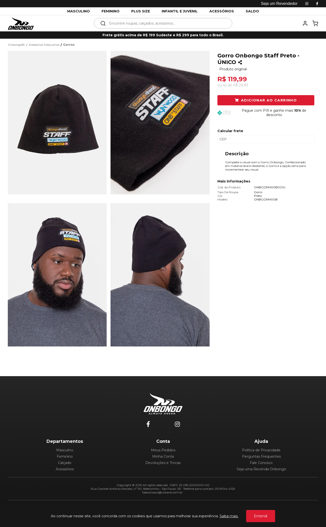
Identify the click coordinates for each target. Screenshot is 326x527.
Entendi (260, 516)
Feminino (65, 456)
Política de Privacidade (261, 450)
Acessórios (65, 469)
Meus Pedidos (163, 450)
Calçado (64, 463)
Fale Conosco (261, 463)
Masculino (64, 450)
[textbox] (166, 23)
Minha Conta (163, 456)
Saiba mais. (229, 516)
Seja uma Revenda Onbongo (261, 469)
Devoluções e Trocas (163, 463)
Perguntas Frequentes (261, 456)
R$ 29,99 (240, 85)
